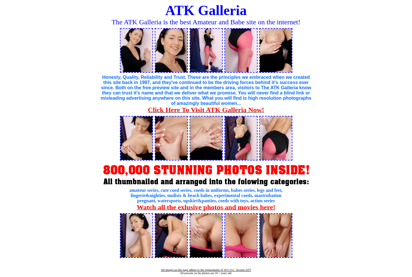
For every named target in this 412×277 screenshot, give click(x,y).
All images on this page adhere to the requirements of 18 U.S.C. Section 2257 (206, 269)
